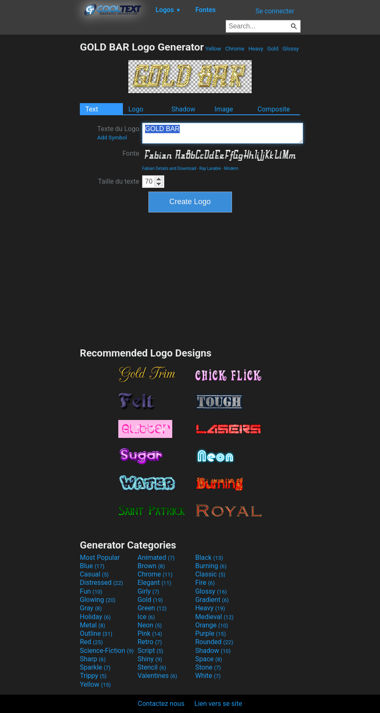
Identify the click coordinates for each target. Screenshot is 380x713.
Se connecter (274, 11)
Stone (208, 667)
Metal (92, 625)
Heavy (256, 49)
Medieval (214, 617)
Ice (146, 617)
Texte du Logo (118, 133)
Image (223, 109)
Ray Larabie (210, 168)
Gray (91, 608)
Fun (91, 591)
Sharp (93, 659)
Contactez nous (161, 704)
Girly (148, 591)
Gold (273, 49)
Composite (274, 109)
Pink (150, 633)
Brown (151, 566)
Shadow (183, 109)
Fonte (130, 153)
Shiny (150, 659)
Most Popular (100, 557)
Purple (210, 633)
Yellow (213, 49)
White (208, 676)
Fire (205, 583)
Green (152, 608)
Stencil (152, 667)
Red (91, 642)
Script (150, 651)
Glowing (97, 600)
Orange (211, 625)
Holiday (95, 617)
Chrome (235, 49)
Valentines (157, 676)
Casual (94, 574)
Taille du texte (118, 181)
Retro (150, 642)
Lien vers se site (218, 704)
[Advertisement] (39, 166)
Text (91, 109)
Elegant (154, 583)
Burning (211, 566)
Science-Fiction (107, 651)
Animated (156, 557)
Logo (135, 109)
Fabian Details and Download (169, 168)
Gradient (212, 600)
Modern (231, 168)
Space (208, 659)
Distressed (101, 583)
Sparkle (95, 667)
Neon (150, 625)
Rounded (214, 642)
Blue (92, 566)
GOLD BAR (222, 133)
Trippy (93, 676)
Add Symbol (112, 137)
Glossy (290, 49)
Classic (210, 574)
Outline (96, 633)
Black (209, 557)
